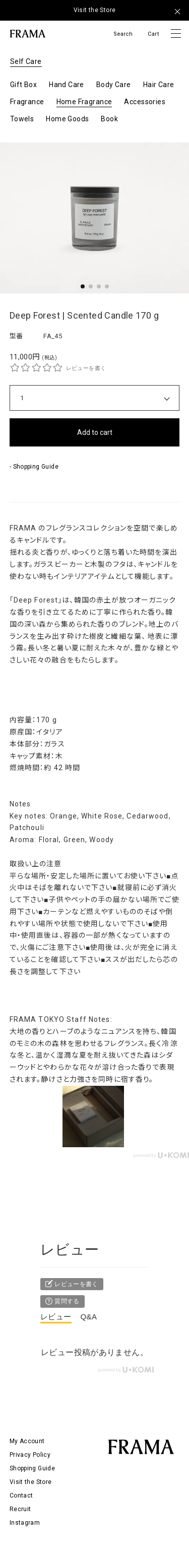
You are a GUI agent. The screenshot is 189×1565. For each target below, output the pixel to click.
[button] (83, 286)
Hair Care (158, 85)
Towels (22, 119)
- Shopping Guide (34, 466)
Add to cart (94, 432)
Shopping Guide (32, 1468)
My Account (27, 1441)
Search (123, 34)
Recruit (20, 1509)
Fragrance (27, 102)
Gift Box (23, 85)
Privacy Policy (30, 1454)
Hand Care (66, 85)
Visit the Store (95, 10)
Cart (153, 34)
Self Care (26, 61)
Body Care (113, 85)
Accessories (144, 102)
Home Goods (67, 119)
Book (109, 119)
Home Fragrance (84, 102)
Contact (21, 1495)
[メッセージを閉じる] (177, 11)
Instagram (25, 1522)
